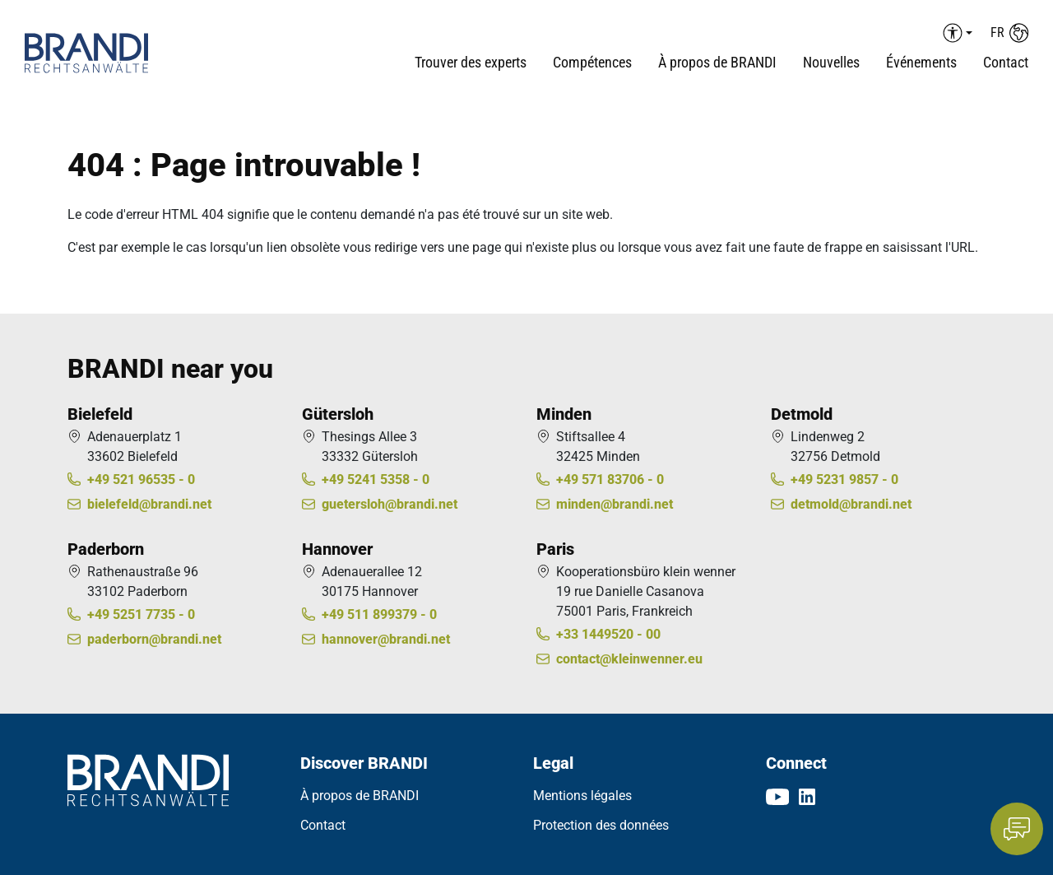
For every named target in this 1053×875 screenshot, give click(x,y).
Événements (921, 62)
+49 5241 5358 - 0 (375, 479)
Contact (1005, 62)
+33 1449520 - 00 (608, 634)
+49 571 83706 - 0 (610, 479)
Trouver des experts (470, 62)
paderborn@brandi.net (154, 639)
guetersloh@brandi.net (389, 504)
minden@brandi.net (614, 504)
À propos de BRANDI (359, 795)
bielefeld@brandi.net (149, 504)
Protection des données (601, 825)
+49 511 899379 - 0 (379, 614)
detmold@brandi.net (851, 504)
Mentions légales (582, 795)
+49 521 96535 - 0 (141, 479)
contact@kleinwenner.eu (629, 659)
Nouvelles (831, 62)
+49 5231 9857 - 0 (844, 479)
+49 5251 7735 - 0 (141, 614)
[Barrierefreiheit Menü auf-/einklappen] (955, 32)
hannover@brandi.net (386, 639)
